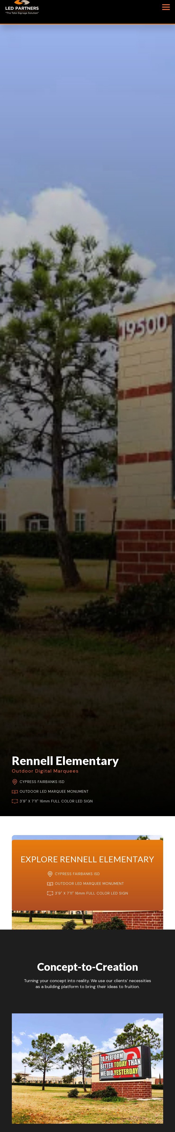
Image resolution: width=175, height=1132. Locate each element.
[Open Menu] (166, 7)
